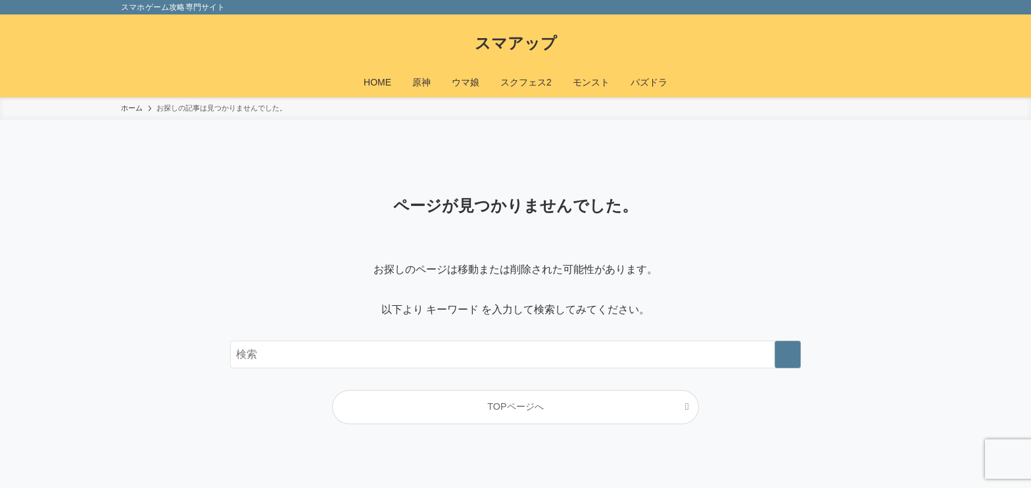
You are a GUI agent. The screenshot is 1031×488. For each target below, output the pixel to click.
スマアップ (516, 43)
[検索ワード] (515, 354)
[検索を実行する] (788, 354)
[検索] (901, 7)
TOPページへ (515, 406)
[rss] (884, 7)
